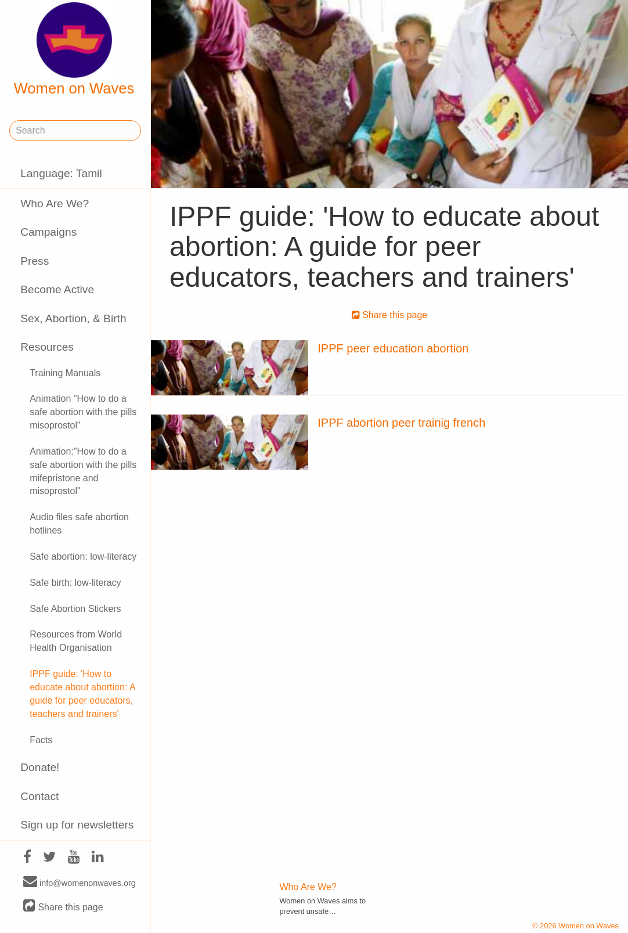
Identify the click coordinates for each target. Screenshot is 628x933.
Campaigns (48, 232)
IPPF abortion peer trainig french (401, 422)
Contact (39, 796)
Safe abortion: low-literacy (83, 556)
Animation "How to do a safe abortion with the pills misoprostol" (83, 412)
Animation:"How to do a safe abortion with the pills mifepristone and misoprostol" (83, 471)
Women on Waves (74, 49)
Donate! (39, 767)
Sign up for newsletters (76, 825)
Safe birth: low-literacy (75, 583)
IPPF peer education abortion (392, 348)
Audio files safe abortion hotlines (79, 523)
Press (34, 261)
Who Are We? (54, 203)
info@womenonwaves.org (79, 882)
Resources (47, 347)
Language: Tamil (61, 173)
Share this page (63, 906)
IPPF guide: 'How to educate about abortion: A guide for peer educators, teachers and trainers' (82, 694)
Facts (41, 740)
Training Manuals (65, 373)
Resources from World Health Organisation (76, 641)
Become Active (57, 289)
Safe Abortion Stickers (75, 609)
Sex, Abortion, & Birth (73, 318)
